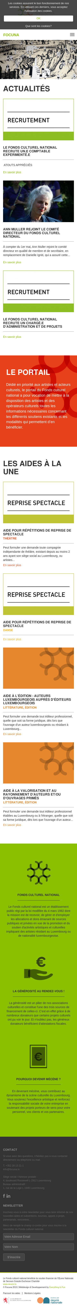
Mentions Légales (32, 1293)
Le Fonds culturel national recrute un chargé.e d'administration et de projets (32, 323)
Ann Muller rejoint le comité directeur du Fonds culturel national (31, 232)
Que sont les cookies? (38, 26)
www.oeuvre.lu (9, 1284)
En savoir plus (12, 172)
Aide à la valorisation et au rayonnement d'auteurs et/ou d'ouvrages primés (32, 794)
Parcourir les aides (11, 1293)
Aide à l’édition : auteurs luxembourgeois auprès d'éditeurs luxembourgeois (37, 699)
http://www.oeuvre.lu (49, 1300)
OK (38, 18)
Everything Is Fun (57, 1287)
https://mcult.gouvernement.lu (17, 1300)
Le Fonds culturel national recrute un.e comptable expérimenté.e (30, 151)
